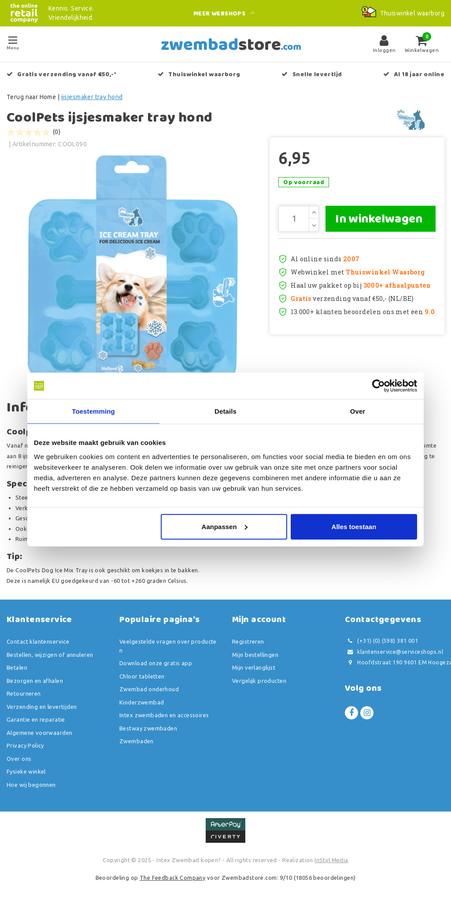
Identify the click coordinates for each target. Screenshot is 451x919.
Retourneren (24, 702)
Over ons (19, 766)
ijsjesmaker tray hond (92, 96)
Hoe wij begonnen (31, 792)
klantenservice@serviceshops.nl (394, 659)
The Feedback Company (172, 885)
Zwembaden (136, 749)
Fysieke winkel (26, 780)
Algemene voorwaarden (39, 740)
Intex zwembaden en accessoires (164, 723)
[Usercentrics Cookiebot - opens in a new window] (378, 386)
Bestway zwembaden (148, 736)
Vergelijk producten (259, 689)
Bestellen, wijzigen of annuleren (50, 663)
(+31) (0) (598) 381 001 (381, 649)
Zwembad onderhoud (149, 697)
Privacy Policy (25, 754)
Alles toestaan (354, 526)
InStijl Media (331, 868)
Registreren (248, 650)
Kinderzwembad (141, 710)
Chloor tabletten (142, 684)
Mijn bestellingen (255, 663)
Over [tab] (358, 411)
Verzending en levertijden (42, 714)
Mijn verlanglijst (253, 676)
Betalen (17, 676)
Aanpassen (225, 526)
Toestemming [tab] (93, 411)
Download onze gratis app (155, 671)
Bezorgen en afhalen (35, 689)
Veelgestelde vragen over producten (168, 654)
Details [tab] (225, 411)
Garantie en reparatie (36, 728)
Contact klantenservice (38, 650)
